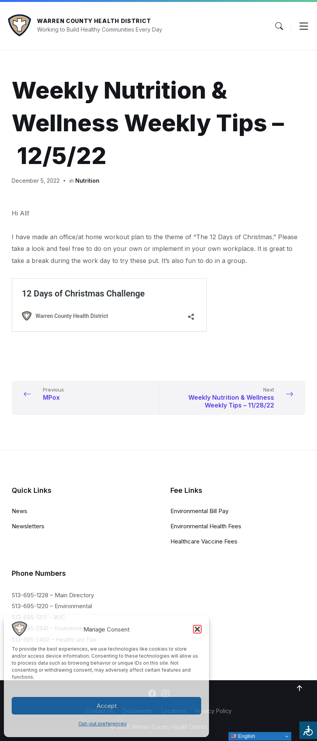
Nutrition (87, 180)
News (19, 511)
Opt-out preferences (102, 724)
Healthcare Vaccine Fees (203, 541)
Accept (107, 705)
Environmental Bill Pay (199, 511)
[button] (197, 629)
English (242, 736)
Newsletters (28, 526)
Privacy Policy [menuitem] (213, 710)
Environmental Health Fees (205, 526)
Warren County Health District (94, 21)
